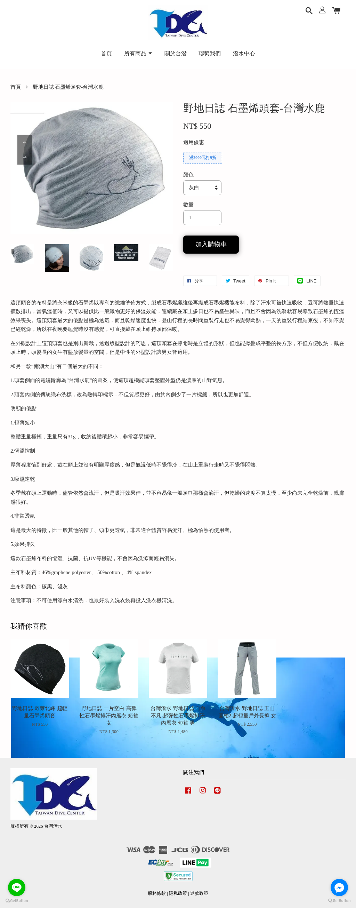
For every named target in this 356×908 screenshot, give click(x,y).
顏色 (188, 174)
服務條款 (157, 893)
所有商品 (138, 53)
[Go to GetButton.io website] (339, 901)
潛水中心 (244, 53)
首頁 (106, 53)
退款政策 (199, 893)
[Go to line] (16, 887)
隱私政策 (178, 893)
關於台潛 (175, 53)
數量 (188, 204)
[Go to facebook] (339, 887)
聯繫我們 (210, 53)
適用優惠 (193, 142)
